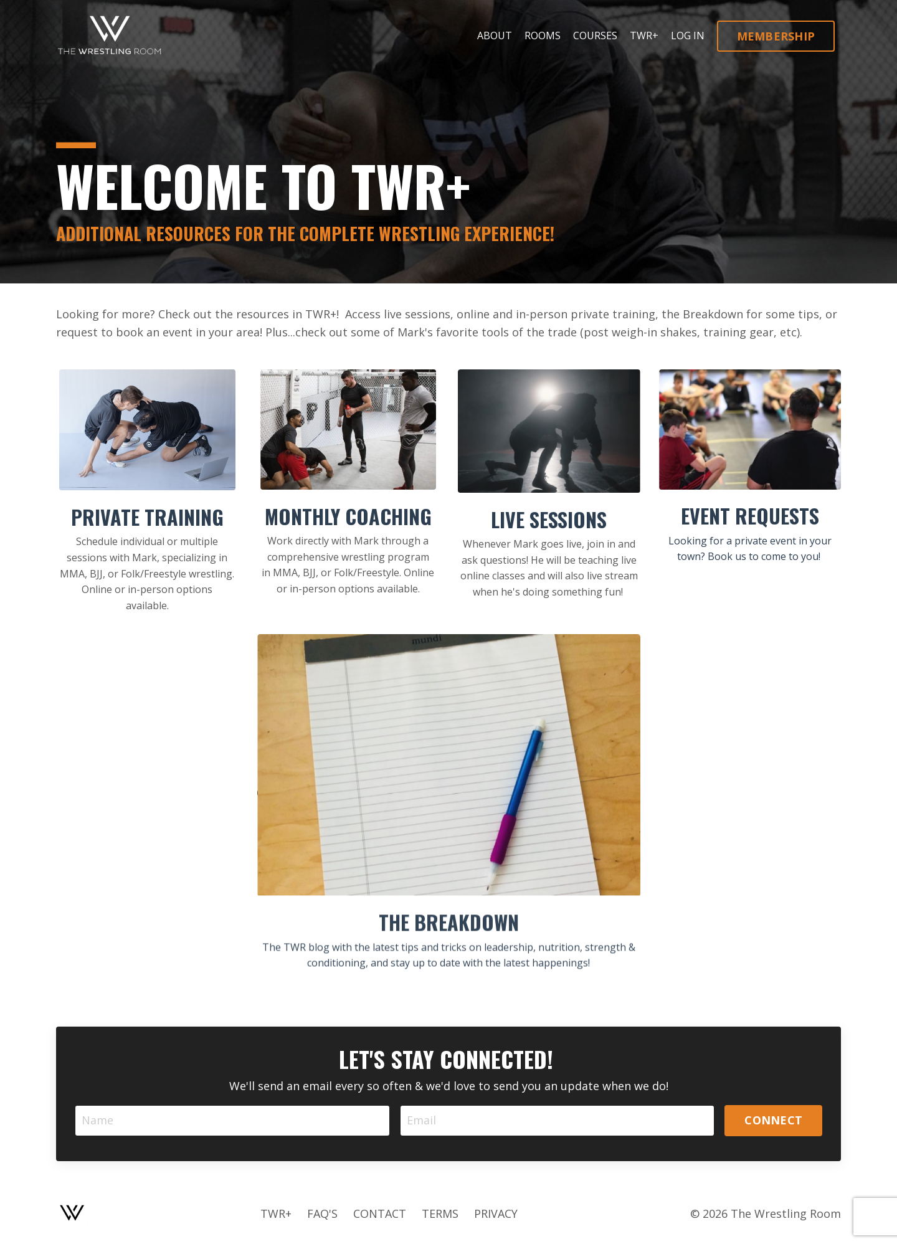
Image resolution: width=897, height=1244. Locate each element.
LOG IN (688, 35)
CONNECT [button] (773, 1120)
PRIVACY (496, 1213)
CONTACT (379, 1213)
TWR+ (644, 35)
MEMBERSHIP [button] (776, 36)
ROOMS (542, 35)
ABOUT (494, 35)
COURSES (595, 35)
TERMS (440, 1213)
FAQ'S (322, 1213)
